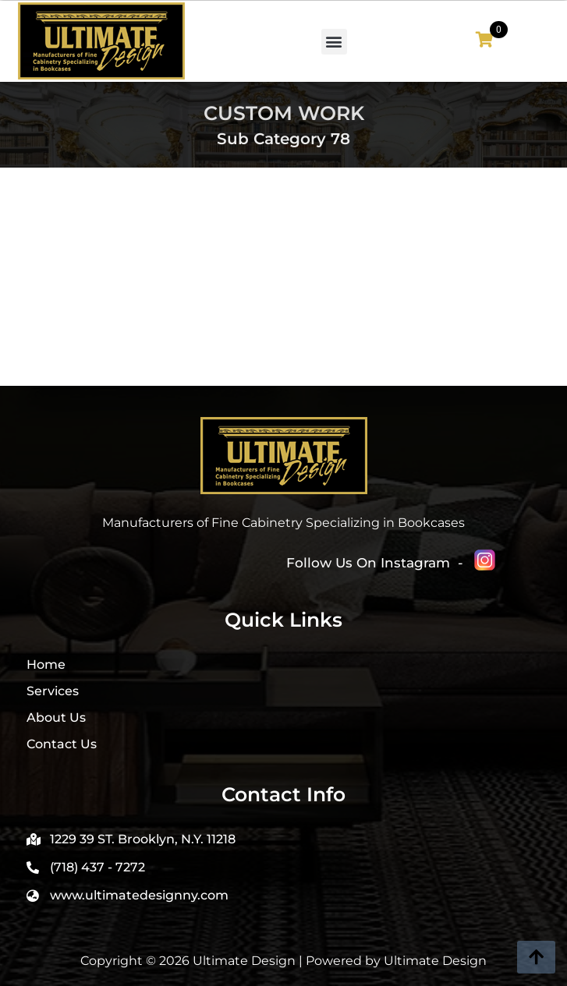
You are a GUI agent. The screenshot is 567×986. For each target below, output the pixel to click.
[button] (334, 42)
